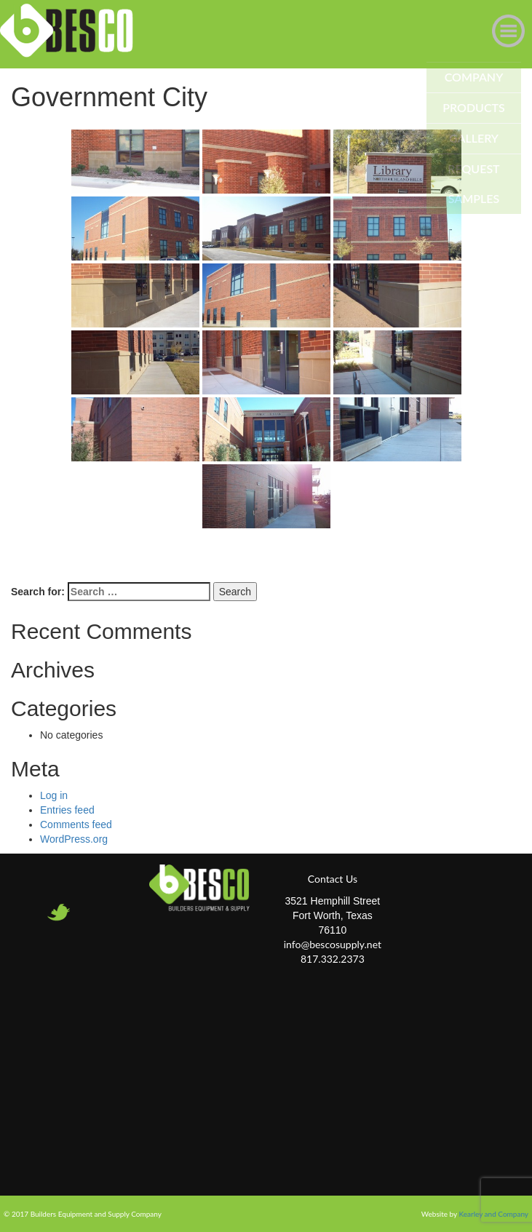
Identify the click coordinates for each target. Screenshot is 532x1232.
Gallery (474, 138)
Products (473, 107)
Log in (54, 795)
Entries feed (67, 810)
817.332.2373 (333, 959)
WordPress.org (74, 839)
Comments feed (76, 824)
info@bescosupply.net (332, 944)
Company (474, 77)
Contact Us (332, 879)
